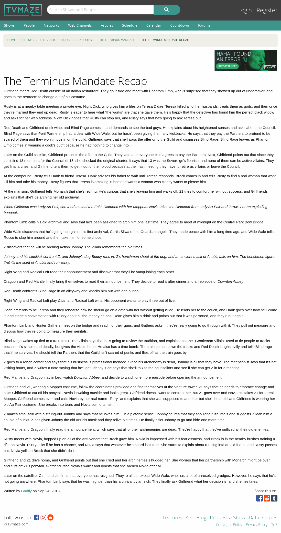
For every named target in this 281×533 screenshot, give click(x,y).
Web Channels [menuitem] (80, 25)
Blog (201, 518)
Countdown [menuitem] (179, 25)
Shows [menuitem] (9, 25)
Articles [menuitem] (107, 25)
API (189, 518)
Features (172, 518)
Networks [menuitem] (51, 25)
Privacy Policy (257, 525)
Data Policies (263, 518)
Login (245, 10)
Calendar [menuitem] (153, 25)
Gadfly (26, 491)
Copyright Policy (229, 525)
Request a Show (227, 518)
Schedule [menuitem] (129, 25)
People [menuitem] (29, 25)
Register (267, 10)
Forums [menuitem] (204, 25)
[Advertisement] (105, 61)
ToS (274, 525)
